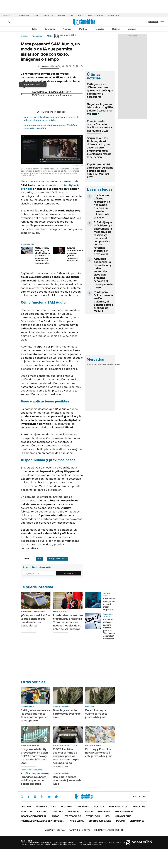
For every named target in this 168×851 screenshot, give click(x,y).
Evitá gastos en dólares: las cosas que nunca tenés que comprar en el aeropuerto (100, 90)
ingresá (162, 22)
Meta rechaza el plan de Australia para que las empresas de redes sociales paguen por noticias (51, 118)
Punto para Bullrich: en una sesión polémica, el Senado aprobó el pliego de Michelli (103, 301)
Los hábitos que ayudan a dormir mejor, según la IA (109, 604)
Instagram (35, 796)
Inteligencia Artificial (57, 558)
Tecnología (37, 36)
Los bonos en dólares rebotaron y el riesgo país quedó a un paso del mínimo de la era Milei (102, 206)
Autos (55, 816)
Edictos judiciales (100, 821)
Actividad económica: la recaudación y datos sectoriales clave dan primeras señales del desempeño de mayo (103, 273)
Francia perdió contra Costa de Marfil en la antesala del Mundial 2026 (99, 125)
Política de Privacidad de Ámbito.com (42, 821)
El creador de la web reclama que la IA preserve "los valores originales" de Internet (109, 629)
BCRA (36, 15)
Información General (34, 816)
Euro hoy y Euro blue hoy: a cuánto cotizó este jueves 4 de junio (98, 752)
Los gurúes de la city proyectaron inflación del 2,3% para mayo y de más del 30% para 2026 (34, 756)
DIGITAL (55, 830)
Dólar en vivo (24, 15)
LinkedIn (42, 796)
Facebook (28, 796)
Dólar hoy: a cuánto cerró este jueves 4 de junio (67, 713)
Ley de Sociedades (95, 15)
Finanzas (67, 29)
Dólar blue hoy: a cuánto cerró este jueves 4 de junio (96, 713)
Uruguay (132, 29)
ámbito (24, 36)
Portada (26, 806)
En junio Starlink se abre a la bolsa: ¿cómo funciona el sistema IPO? (75, 254)
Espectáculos (72, 816)
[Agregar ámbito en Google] (49, 66)
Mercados (139, 806)
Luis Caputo (48, 15)
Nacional (73, 811)
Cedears (116, 364)
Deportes (104, 811)
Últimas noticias (46, 806)
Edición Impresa (124, 811)
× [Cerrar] (44, 84)
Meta (49, 36)
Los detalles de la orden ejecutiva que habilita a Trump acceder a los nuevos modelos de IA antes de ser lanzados (68, 622)
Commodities (106, 364)
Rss (107, 816)
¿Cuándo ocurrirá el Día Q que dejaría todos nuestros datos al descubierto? (35, 620)
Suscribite (68, 573)
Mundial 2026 (113, 15)
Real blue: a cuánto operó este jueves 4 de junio (67, 780)
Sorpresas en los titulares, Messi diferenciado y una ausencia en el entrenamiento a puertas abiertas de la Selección (99, 147)
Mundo (89, 811)
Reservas (61, 15)
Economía (50, 29)
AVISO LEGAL (77, 821)
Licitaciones (137, 821)
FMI (71, 15)
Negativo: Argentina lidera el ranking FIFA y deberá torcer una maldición (100, 108)
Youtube (49, 797)
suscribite (153, 22)
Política (83, 29)
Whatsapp (56, 796)
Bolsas (98, 364)
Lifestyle (57, 811)
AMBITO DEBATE (108, 830)
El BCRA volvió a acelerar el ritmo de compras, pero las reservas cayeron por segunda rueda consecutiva (66, 757)
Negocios (99, 29)
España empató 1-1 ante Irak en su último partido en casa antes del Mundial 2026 (100, 171)
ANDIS (80, 15)
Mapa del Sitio (123, 816)
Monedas (91, 364)
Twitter (22, 797)
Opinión (116, 29)
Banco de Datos (118, 806)
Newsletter (162, 29)
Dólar (34, 29)
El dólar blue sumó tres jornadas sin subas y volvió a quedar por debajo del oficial (35, 778)
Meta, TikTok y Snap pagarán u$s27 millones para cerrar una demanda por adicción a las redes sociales (42, 255)
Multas (120, 821)
